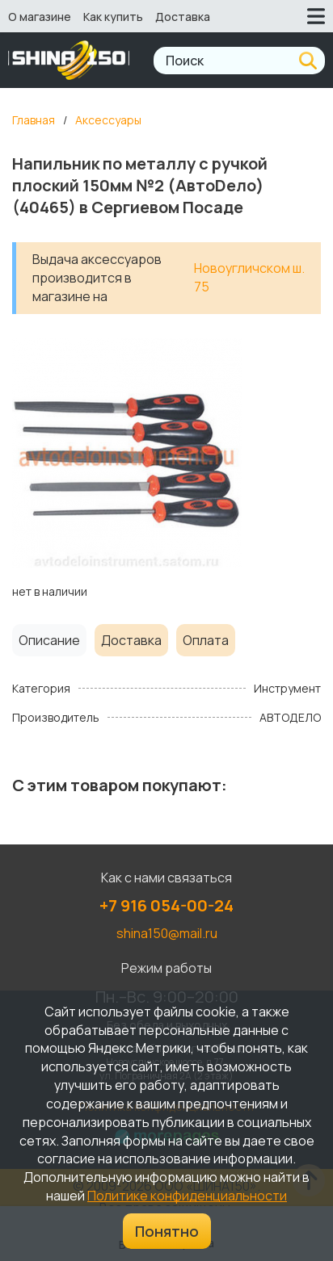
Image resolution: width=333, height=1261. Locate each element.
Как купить (113, 16)
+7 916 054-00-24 (166, 905)
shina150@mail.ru (166, 933)
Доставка (182, 16)
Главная (33, 120)
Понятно (167, 1231)
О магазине (39, 16)
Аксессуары (108, 120)
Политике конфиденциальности (187, 1195)
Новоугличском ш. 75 (249, 277)
